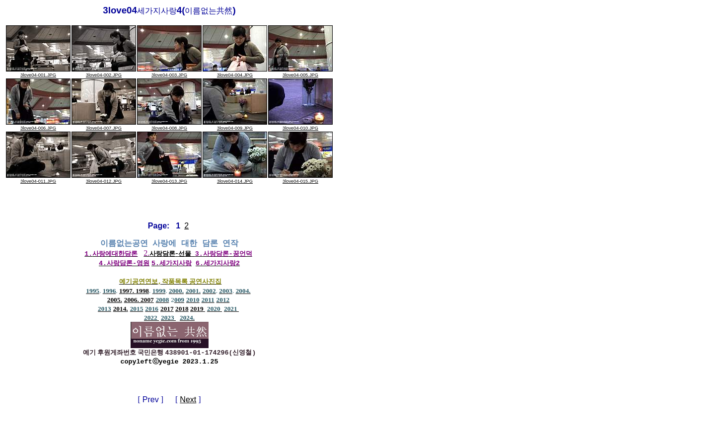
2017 (167, 309)
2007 (147, 300)
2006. (132, 300)
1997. (127, 291)
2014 (120, 309)
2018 (182, 309)
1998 (142, 291)
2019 (197, 309)
